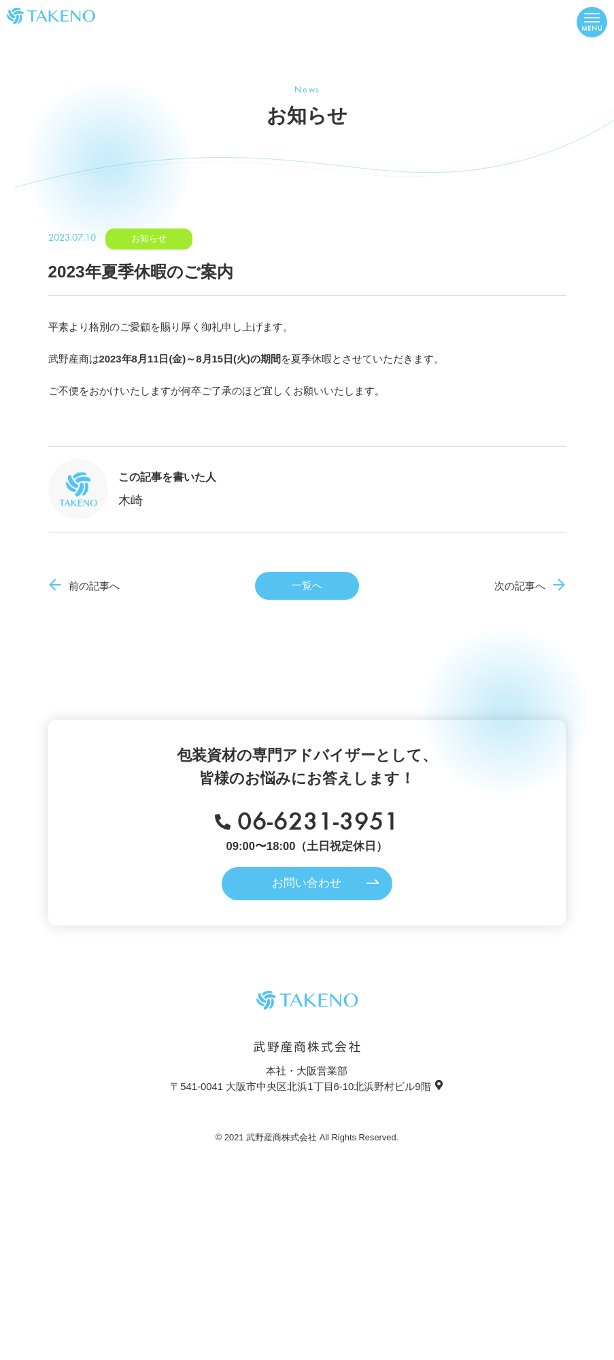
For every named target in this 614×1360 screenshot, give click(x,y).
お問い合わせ (306, 883)
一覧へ (307, 585)
